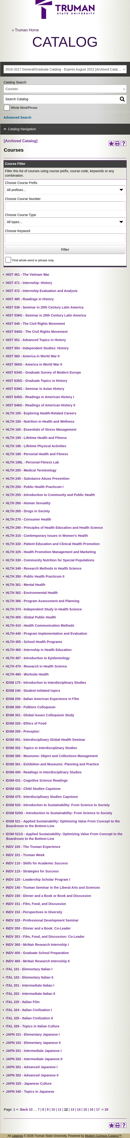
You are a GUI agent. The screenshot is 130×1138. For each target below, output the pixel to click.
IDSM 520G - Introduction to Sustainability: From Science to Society (59, 813)
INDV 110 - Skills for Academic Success (37, 863)
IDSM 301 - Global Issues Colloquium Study (40, 715)
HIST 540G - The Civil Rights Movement (36, 331)
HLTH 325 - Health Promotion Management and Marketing (51, 552)
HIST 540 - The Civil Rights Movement (35, 323)
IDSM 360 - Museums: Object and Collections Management (52, 756)
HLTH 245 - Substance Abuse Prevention (37, 478)
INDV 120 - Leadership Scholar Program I (38, 879)
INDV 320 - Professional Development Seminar (42, 920)
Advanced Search (17, 117)
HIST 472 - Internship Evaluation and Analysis (42, 291)
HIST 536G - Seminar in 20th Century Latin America (46, 315)
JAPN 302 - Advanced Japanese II (32, 1075)
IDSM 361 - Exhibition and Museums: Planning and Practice (52, 764)
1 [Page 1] (14, 1109)
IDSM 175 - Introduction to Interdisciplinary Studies (46, 682)
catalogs (17, 1136)
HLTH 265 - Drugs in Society (28, 511)
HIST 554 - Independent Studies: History (37, 348)
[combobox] (65, 69)
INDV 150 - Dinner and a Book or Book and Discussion (48, 896)
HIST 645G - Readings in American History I (40, 397)
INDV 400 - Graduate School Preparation (37, 953)
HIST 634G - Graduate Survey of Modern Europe (43, 372)
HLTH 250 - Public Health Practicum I (34, 487)
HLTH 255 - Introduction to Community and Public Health (50, 495)
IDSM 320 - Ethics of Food (26, 723)
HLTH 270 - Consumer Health (28, 519)
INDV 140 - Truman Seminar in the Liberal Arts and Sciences (53, 887)
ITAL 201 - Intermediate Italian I (30, 985)
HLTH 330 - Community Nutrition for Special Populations (50, 560)
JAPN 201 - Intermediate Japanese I (33, 1051)
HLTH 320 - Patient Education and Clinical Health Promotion (53, 544)
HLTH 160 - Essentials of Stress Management (41, 429)
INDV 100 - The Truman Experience (33, 847)
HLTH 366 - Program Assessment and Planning (42, 601)
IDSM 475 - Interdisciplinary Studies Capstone (42, 797)
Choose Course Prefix (21, 183)
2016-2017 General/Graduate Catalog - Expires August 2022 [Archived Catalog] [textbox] (63, 69)
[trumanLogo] (65, 18)
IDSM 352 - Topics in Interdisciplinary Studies (41, 748)
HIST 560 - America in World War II (32, 356)
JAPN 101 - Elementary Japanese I (33, 1034)
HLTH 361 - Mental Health (25, 585)
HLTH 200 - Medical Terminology (31, 470)
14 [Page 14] (79, 1109)
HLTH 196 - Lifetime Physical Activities (36, 446)
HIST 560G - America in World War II (34, 364)
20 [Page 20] (106, 1109)
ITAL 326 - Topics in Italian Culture (32, 1026)
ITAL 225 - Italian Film (22, 1002)
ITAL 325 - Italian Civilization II (29, 1018)
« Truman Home (25, 30)
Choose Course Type (20, 215)
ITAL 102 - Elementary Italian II (29, 977)
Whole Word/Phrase (24, 107)
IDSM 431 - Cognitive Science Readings (37, 780)
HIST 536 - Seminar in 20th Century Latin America (44, 307)
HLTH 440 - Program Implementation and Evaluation (46, 633)
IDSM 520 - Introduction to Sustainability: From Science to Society (58, 805)
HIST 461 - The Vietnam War (27, 274)
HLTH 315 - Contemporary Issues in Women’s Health (47, 536)
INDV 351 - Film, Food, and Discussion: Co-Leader (45, 936)
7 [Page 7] (39, 1109)
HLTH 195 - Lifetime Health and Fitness (36, 438)
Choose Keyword (17, 231)
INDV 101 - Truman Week (25, 855)
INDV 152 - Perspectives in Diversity (34, 912)
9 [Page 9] (48, 1109)
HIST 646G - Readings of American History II (40, 405)
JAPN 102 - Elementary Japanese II (33, 1043)
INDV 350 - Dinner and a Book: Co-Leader (38, 928)
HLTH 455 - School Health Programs (34, 642)
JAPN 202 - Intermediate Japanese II (34, 1059)
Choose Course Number (23, 199)
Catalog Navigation (22, 129)
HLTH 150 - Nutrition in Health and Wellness (40, 421)
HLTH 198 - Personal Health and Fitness (37, 454)
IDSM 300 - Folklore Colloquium (30, 707)
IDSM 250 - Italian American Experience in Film (42, 699)
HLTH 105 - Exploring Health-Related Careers (41, 413)
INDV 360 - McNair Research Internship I (37, 944)
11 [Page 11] (59, 1109)
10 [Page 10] (53, 1109)
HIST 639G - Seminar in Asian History (35, 389)
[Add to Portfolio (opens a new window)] (111, 143)
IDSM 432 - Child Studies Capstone (33, 789)
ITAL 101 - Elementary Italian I (29, 969)
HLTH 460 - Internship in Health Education (38, 650)
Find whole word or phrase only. (33, 260)
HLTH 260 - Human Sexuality (28, 503)
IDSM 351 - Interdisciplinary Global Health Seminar (45, 740)
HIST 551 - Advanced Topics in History (36, 340)
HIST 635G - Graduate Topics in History (36, 381)
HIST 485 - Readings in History (30, 299)
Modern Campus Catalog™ (103, 1136)
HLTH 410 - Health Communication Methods (40, 625)
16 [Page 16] (91, 1109)
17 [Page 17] (98, 1109)
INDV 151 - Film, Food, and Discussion (36, 904)
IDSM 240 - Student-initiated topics (33, 690)
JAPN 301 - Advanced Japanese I (31, 1067)
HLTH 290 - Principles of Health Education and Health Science (54, 527)
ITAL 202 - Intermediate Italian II (30, 994)
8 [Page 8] (43, 1109)
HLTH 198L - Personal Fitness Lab (32, 462)
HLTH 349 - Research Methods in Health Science (43, 568)
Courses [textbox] (11, 89)
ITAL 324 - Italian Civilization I (29, 1010)
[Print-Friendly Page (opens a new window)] (117, 143)
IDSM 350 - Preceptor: (23, 731)
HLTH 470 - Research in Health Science (36, 666)
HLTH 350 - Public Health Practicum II (35, 576)
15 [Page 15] (85, 1109)
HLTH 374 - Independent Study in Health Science (44, 609)
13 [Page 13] (72, 1109)
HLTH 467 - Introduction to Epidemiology (37, 658)
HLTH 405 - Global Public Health (31, 617)
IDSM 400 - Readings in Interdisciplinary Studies (44, 772)
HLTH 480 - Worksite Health (27, 674)
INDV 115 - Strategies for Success (32, 871)
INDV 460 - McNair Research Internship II (37, 961)
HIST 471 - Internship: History (29, 283)
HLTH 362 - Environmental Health (32, 593)
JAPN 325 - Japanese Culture (29, 1083)
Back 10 (26, 1109)
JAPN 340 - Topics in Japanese (30, 1091)
